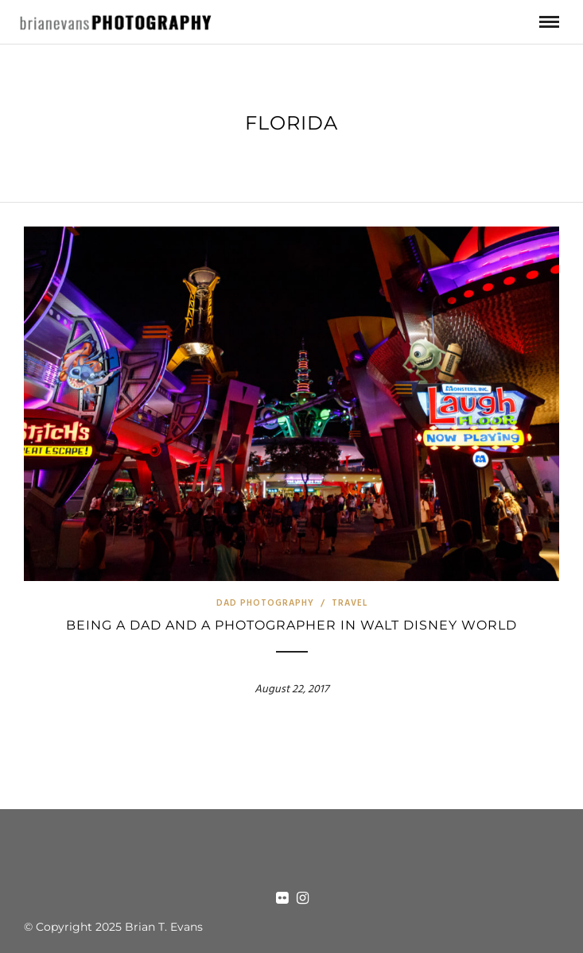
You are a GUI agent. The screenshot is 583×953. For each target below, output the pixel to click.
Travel (349, 603)
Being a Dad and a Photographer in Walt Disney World (291, 625)
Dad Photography (265, 603)
